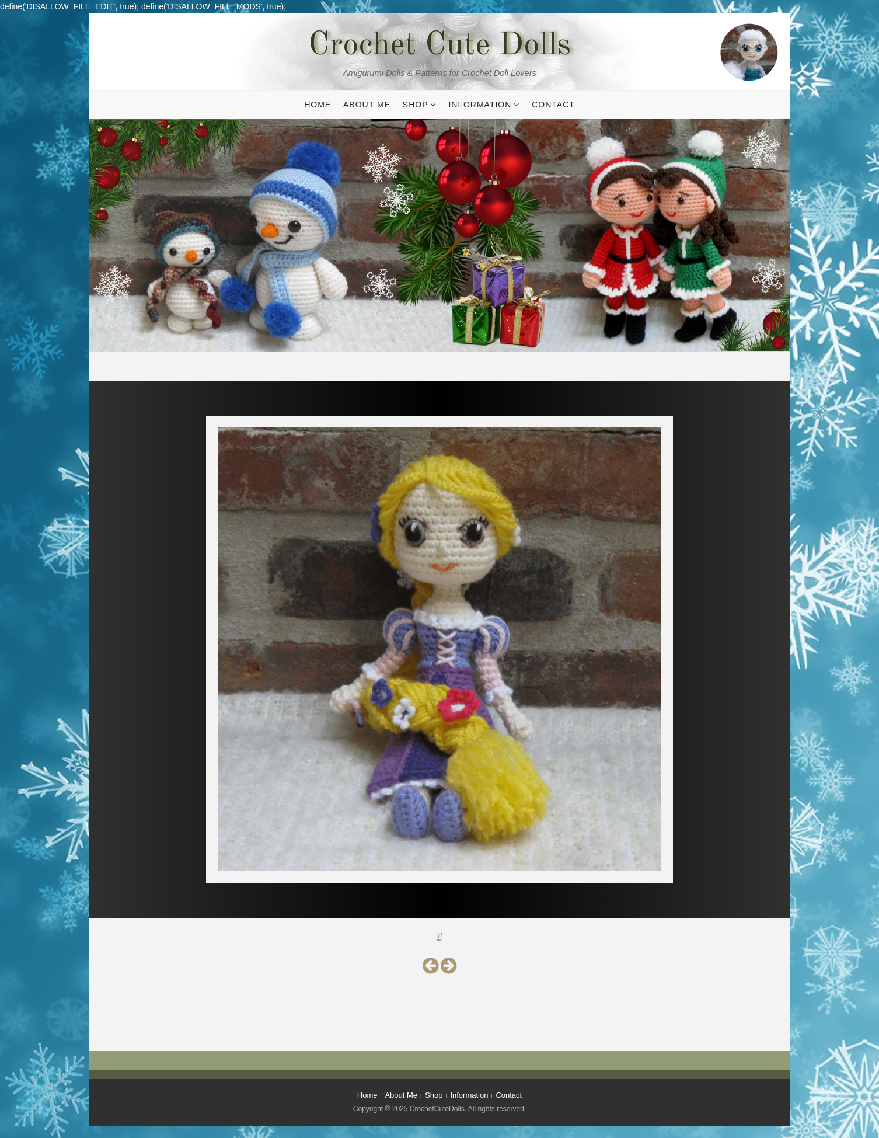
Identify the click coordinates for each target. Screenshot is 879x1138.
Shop (415, 104)
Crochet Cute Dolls (439, 46)
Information (479, 104)
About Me (366, 104)
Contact (553, 104)
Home (317, 104)
